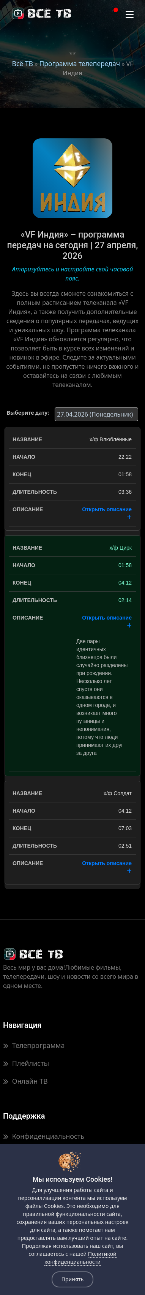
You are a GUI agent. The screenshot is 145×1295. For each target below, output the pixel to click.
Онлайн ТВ (25, 1081)
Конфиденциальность (43, 1136)
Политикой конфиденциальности (80, 1257)
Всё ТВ (22, 63)
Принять (72, 1279)
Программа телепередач (79, 63)
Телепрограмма (34, 1045)
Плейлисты (26, 1063)
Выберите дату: (28, 412)
